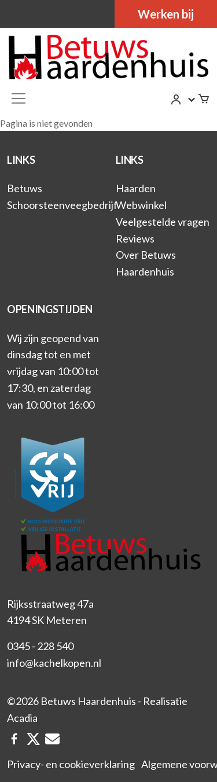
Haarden (136, 188)
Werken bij (166, 14)
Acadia (22, 717)
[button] (183, 100)
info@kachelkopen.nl (54, 662)
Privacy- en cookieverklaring (71, 764)
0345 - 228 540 (40, 646)
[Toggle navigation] (18, 98)
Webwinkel (141, 205)
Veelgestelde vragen (162, 221)
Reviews (135, 238)
